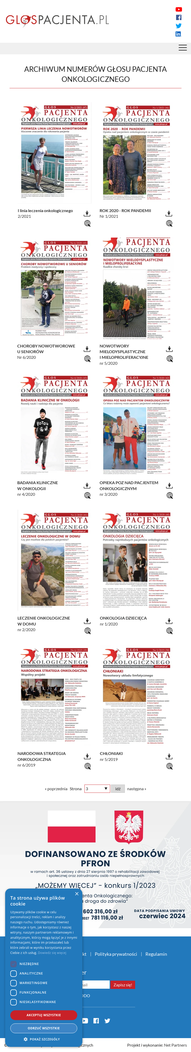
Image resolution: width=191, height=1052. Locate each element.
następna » (136, 788)
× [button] (77, 894)
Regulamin (156, 954)
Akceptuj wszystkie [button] (44, 1015)
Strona (76, 788)
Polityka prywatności (116, 954)
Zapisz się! (123, 984)
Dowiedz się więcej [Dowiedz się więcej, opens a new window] (52, 953)
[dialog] (43, 968)
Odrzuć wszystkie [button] (44, 1028)
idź (117, 788)
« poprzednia (56, 788)
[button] (43, 1039)
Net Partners (175, 1044)
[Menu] (183, 49)
